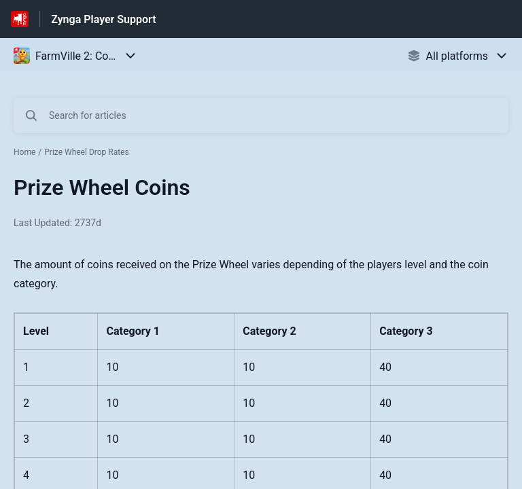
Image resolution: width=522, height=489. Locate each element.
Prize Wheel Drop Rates (86, 152)
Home (24, 152)
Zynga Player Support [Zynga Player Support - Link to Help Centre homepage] (103, 19)
